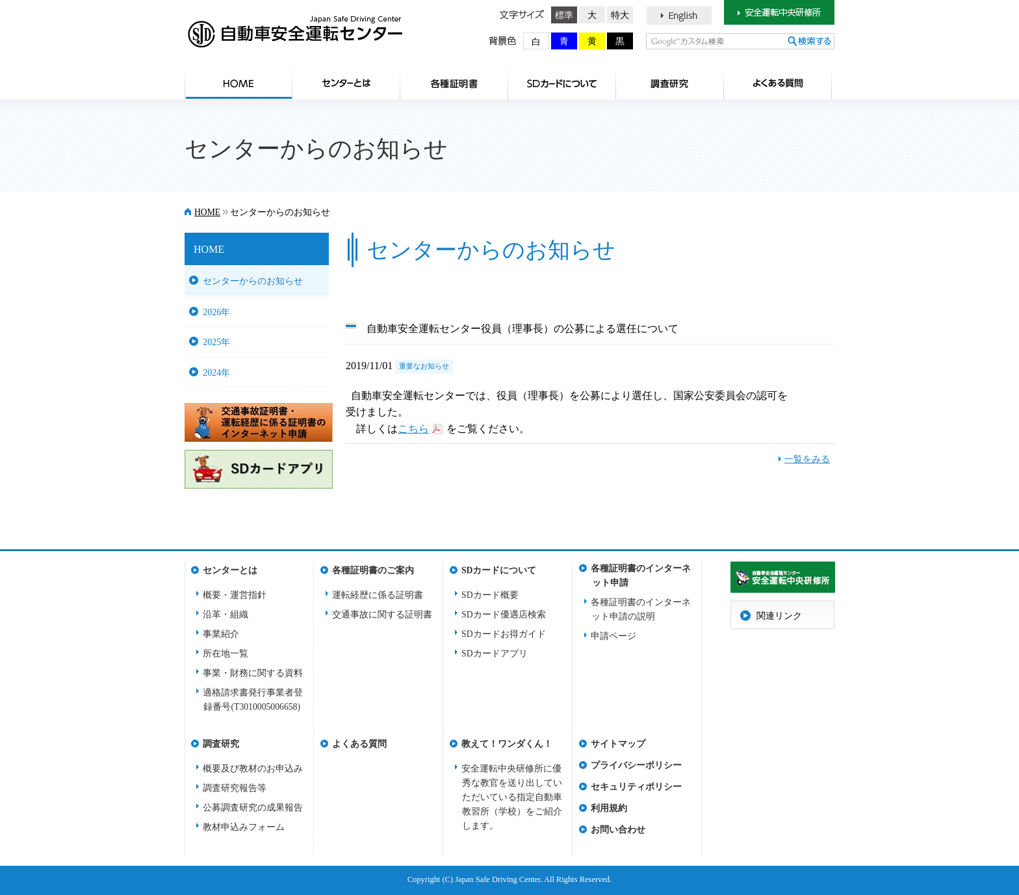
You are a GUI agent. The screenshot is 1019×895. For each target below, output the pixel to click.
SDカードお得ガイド (503, 634)
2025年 (216, 342)
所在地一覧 (225, 653)
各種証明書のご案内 (454, 83)
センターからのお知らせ (253, 281)
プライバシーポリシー (636, 765)
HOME (238, 83)
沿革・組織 (225, 614)
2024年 (216, 372)
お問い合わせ (618, 830)
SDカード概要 (490, 595)
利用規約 (609, 808)
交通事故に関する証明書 (382, 614)
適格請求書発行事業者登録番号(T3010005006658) (253, 700)
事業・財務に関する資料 (253, 673)
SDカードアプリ (494, 653)
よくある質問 (778, 83)
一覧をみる (807, 459)
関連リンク (779, 616)
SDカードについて (562, 83)
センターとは (346, 83)
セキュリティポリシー (636, 787)
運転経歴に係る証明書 (377, 595)
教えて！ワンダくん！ (506, 744)
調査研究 (670, 83)
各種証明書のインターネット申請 (641, 572)
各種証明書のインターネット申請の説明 (641, 609)
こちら (413, 428)
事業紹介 (221, 634)
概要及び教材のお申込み (253, 768)
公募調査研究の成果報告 (253, 807)
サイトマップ (618, 744)
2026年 (216, 312)
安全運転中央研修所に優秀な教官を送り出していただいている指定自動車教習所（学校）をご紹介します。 (511, 797)
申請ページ (613, 636)
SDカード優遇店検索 (503, 614)
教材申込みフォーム (244, 827)
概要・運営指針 (234, 595)
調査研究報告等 (234, 788)
